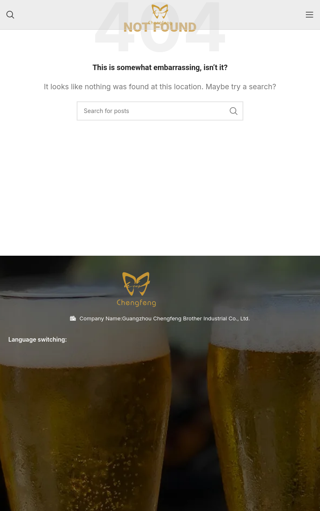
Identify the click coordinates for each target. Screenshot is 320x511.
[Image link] (136, 288)
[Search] (10, 14)
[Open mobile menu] (309, 14)
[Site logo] (160, 14)
